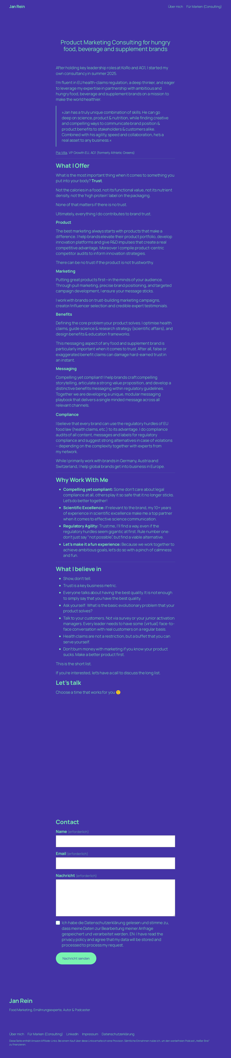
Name (72, 831)
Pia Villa (61, 152)
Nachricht (76, 875)
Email (72, 853)
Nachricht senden (76, 958)
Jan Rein (17, 6)
